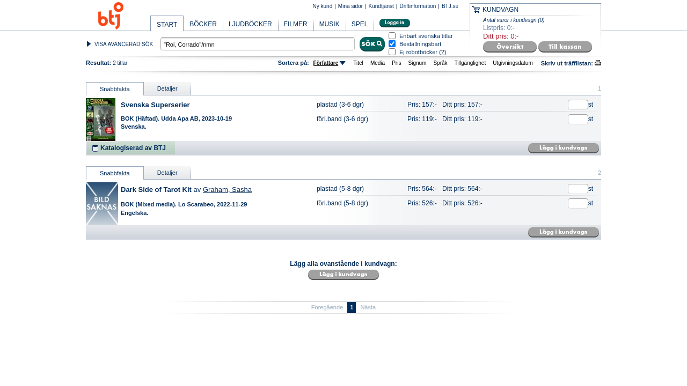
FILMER (296, 24)
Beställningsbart (420, 44)
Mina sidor (350, 6)
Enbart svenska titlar (426, 36)
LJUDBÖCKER (250, 24)
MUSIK (329, 24)
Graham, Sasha (227, 189)
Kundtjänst (381, 6)
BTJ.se (450, 6)
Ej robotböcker (418, 52)
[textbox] (257, 44)
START (167, 24)
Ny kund (323, 6)
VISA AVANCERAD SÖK (123, 44)
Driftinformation (417, 6)
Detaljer (167, 88)
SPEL (360, 24)
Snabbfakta (115, 89)
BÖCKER (203, 24)
